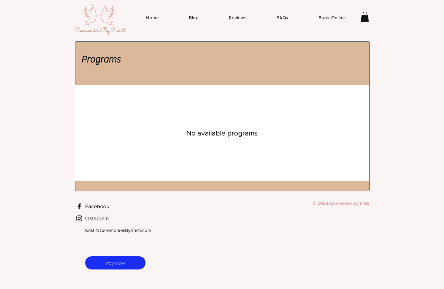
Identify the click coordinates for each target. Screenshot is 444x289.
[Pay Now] (115, 262)
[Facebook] (79, 206)
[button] (365, 17)
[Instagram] (79, 218)
